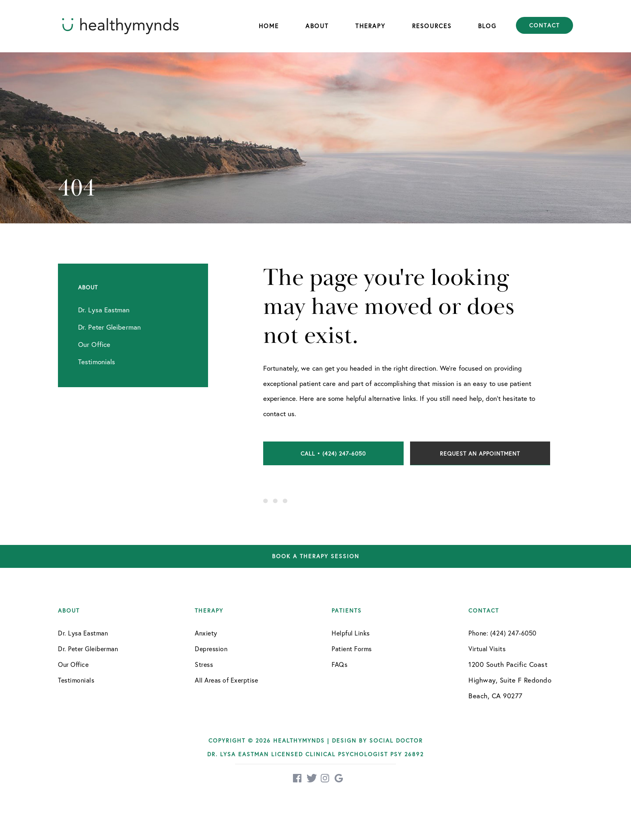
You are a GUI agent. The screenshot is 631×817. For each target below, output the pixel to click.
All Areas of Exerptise (226, 680)
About (317, 26)
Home (269, 26)
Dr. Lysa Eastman (83, 633)
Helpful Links (351, 633)
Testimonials (76, 680)
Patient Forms (352, 648)
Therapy (370, 26)
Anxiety (206, 633)
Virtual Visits (486, 648)
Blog (487, 26)
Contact (544, 25)
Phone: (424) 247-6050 (502, 633)
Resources (432, 26)
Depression (211, 648)
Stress (204, 664)
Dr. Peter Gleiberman (88, 648)
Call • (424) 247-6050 (333, 453)
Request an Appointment (480, 453)
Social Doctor (396, 740)
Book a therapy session (315, 556)
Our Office (73, 664)
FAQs (339, 664)
